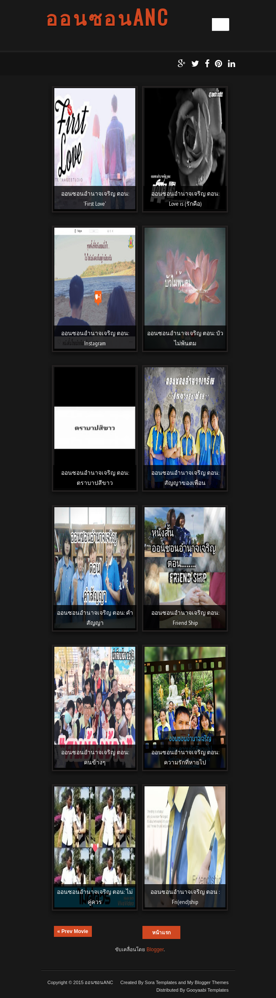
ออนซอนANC (107, 17)
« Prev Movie (72, 931)
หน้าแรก (161, 933)
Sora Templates (161, 982)
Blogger (155, 949)
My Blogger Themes (207, 982)
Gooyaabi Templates (207, 990)
